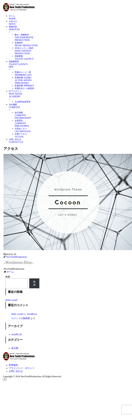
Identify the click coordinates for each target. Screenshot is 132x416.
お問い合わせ (16, 371)
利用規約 (13, 365)
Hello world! (11, 300)
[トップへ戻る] (5, 379)
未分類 (14, 348)
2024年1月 (16, 334)
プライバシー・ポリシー (22, 368)
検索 (7, 276)
